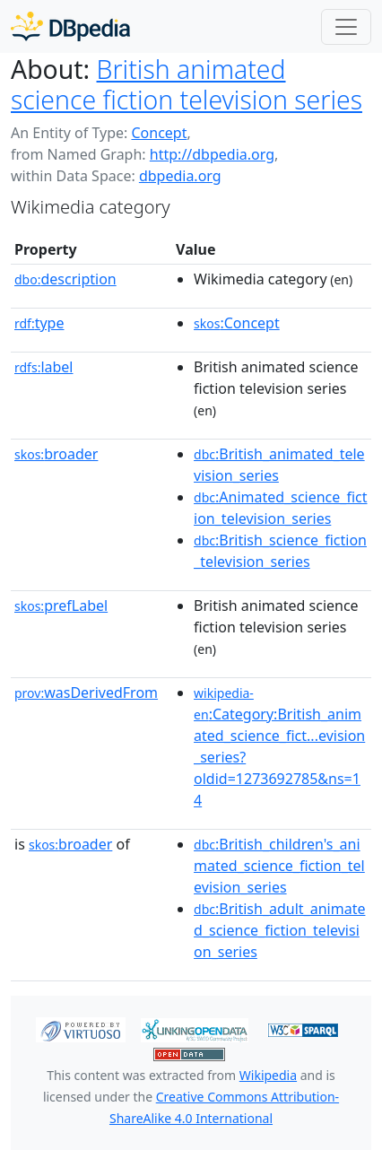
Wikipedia (268, 1075)
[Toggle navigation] (346, 27)
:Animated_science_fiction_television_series (280, 507)
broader (56, 454)
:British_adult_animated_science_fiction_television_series (279, 930)
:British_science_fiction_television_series (280, 550)
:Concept (237, 323)
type (39, 323)
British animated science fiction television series (186, 84)
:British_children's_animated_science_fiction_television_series (279, 865)
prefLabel (61, 605)
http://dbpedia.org (212, 154)
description (65, 279)
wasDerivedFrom (86, 692)
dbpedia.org (180, 176)
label (44, 367)
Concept (159, 133)
